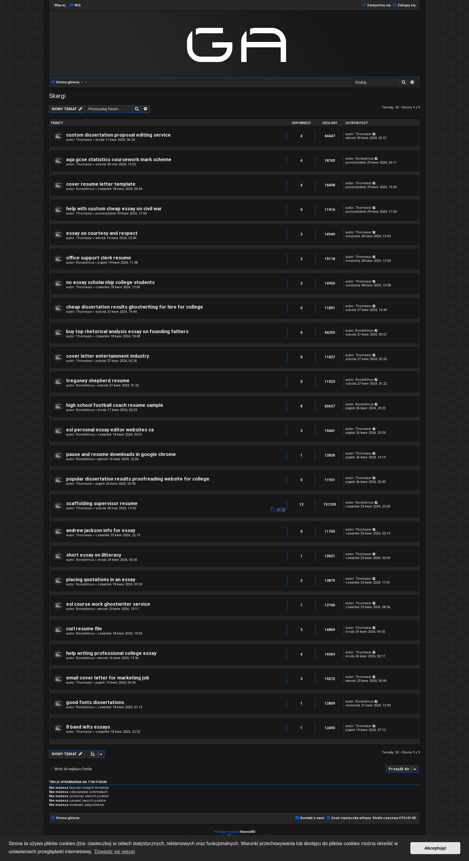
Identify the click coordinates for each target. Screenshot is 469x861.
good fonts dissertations (95, 702)
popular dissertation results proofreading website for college (137, 479)
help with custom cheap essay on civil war (114, 209)
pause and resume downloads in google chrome (121, 454)
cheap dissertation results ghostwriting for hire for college (134, 307)
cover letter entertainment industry (107, 356)
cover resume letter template (100, 184)
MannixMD (247, 831)
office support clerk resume (98, 258)
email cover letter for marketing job (107, 678)
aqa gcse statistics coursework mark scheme (118, 159)
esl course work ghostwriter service (108, 604)
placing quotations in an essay (100, 579)
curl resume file (84, 629)
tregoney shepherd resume (98, 380)
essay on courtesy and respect (102, 233)
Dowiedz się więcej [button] (115, 851)
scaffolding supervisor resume (102, 503)
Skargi (57, 95)
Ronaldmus (364, 159)
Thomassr (84, 140)
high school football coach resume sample (114, 405)
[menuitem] (74, 5)
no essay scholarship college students (110, 282)
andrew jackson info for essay (100, 530)
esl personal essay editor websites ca (110, 430)
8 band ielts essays (88, 727)
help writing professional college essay (111, 653)
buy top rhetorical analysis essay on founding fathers (127, 331)
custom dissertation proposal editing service (118, 135)
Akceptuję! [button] (435, 848)
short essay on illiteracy (93, 555)
